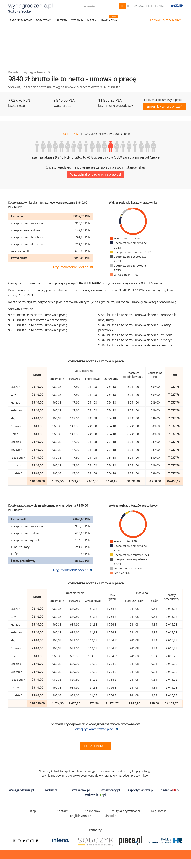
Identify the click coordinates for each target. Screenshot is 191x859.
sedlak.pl (51, 790)
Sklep (177, 6)
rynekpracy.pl (110, 790)
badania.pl (170, 790)
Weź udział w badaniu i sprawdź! (95, 174)
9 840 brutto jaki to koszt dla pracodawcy (37, 320)
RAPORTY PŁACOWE (21, 20)
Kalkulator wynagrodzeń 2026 (29, 72)
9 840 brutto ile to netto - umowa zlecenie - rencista (135, 345)
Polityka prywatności (125, 811)
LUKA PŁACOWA (109, 20)
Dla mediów (92, 811)
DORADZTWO (43, 20)
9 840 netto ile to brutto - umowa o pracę (37, 315)
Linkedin (110, 816)
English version (80, 816)
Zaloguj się (141, 6)
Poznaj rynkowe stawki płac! (93, 729)
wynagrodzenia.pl (21, 790)
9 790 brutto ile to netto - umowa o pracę (37, 330)
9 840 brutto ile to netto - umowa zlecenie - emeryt (135, 340)
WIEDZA (91, 20)
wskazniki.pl (95, 795)
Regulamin (158, 811)
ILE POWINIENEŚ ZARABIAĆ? (165, 20)
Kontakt (160, 6)
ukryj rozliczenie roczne (70, 267)
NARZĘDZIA (61, 20)
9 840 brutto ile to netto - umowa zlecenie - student (135, 335)
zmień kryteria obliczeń (165, 106)
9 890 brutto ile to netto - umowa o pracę (37, 325)
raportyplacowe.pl (140, 790)
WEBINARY (77, 20)
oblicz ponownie (95, 745)
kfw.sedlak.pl (81, 790)
